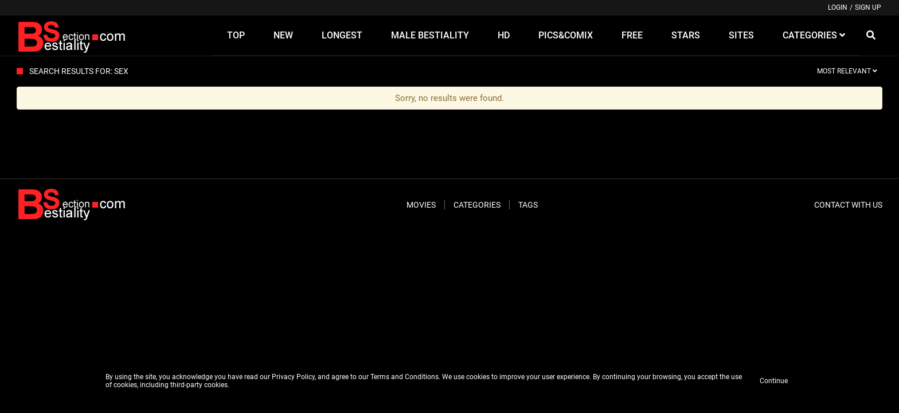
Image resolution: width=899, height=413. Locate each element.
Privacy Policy (293, 377)
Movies (421, 204)
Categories (477, 204)
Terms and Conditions (404, 377)
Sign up (868, 7)
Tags (528, 204)
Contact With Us (848, 204)
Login (837, 7)
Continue (774, 381)
